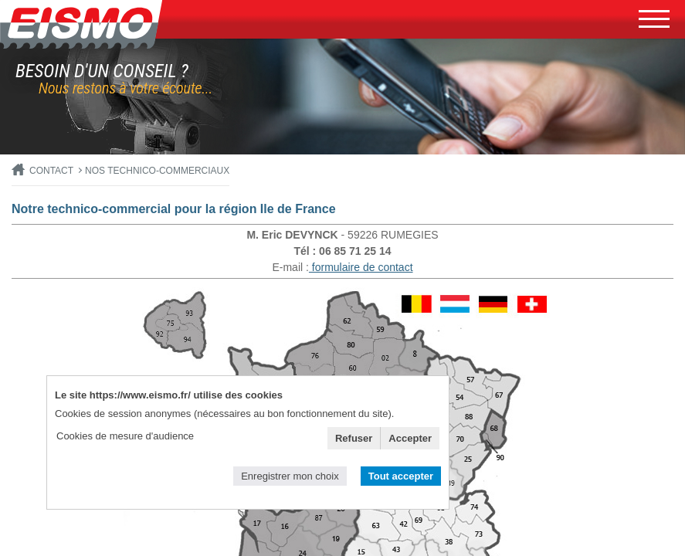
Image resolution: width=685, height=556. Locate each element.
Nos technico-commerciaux (157, 170)
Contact (51, 170)
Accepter (410, 438)
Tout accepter (400, 476)
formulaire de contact (361, 267)
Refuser (353, 438)
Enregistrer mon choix (289, 476)
